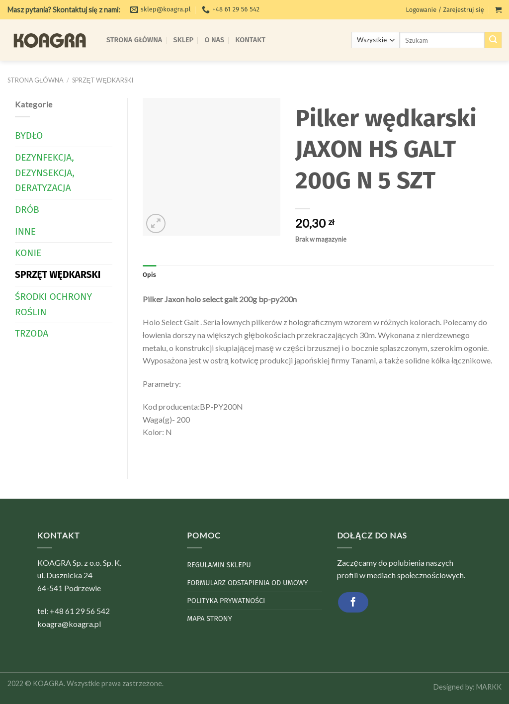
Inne (25, 231)
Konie (28, 253)
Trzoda (31, 333)
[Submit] (493, 40)
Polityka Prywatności (226, 601)
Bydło (29, 135)
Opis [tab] (149, 274)
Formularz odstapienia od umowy (247, 583)
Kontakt (250, 40)
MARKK (489, 687)
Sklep (183, 40)
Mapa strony (209, 619)
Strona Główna (134, 40)
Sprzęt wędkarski (102, 80)
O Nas (215, 40)
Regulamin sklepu (219, 565)
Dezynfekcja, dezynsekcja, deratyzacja (45, 172)
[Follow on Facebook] (353, 602)
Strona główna (35, 80)
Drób (27, 209)
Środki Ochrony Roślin (53, 304)
